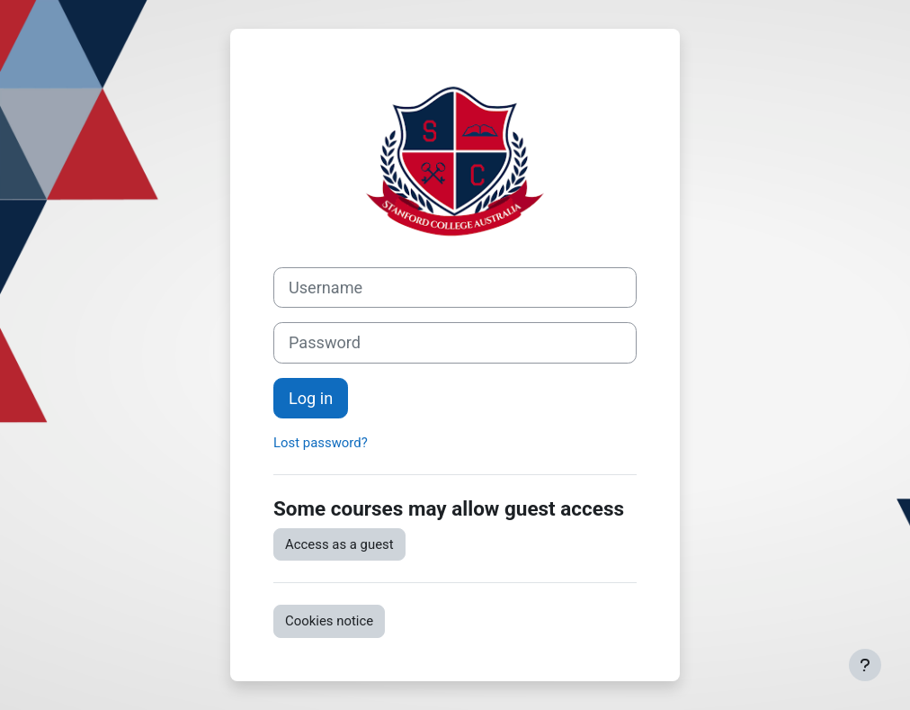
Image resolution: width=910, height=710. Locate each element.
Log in (311, 398)
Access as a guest (339, 544)
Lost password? (320, 443)
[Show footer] (865, 665)
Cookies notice (329, 621)
